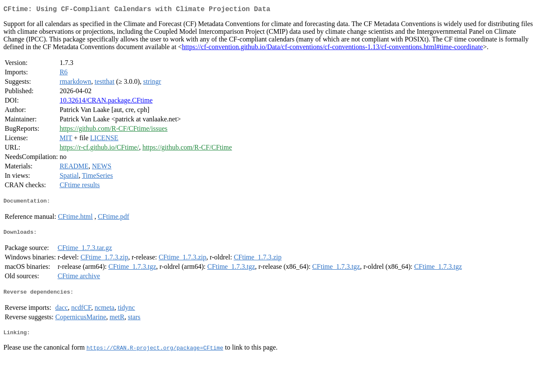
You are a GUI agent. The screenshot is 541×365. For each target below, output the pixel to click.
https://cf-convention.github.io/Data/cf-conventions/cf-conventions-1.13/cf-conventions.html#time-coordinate (332, 48)
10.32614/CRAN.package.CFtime (105, 102)
